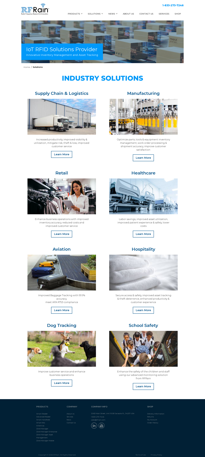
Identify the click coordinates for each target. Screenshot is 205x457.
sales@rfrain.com (98, 416)
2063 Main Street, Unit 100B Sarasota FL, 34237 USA (112, 410)
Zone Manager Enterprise (46, 428)
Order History (152, 419)
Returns (150, 413)
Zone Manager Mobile (45, 437)
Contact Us (71, 419)
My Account (152, 416)
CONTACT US (146, 14)
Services (70, 413)
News (69, 416)
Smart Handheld (43, 416)
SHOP (178, 14)
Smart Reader (42, 410)
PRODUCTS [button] (75, 14)
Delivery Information (155, 410)
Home (26, 67)
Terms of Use (141, 451)
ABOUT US (128, 14)
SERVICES (164, 14)
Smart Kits (40, 419)
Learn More (61, 154)
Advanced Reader (43, 413)
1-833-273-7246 (173, 5)
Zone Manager (42, 425)
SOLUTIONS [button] (95, 14)
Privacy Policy (156, 451)
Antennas (40, 422)
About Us (70, 410)
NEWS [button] (112, 14)
